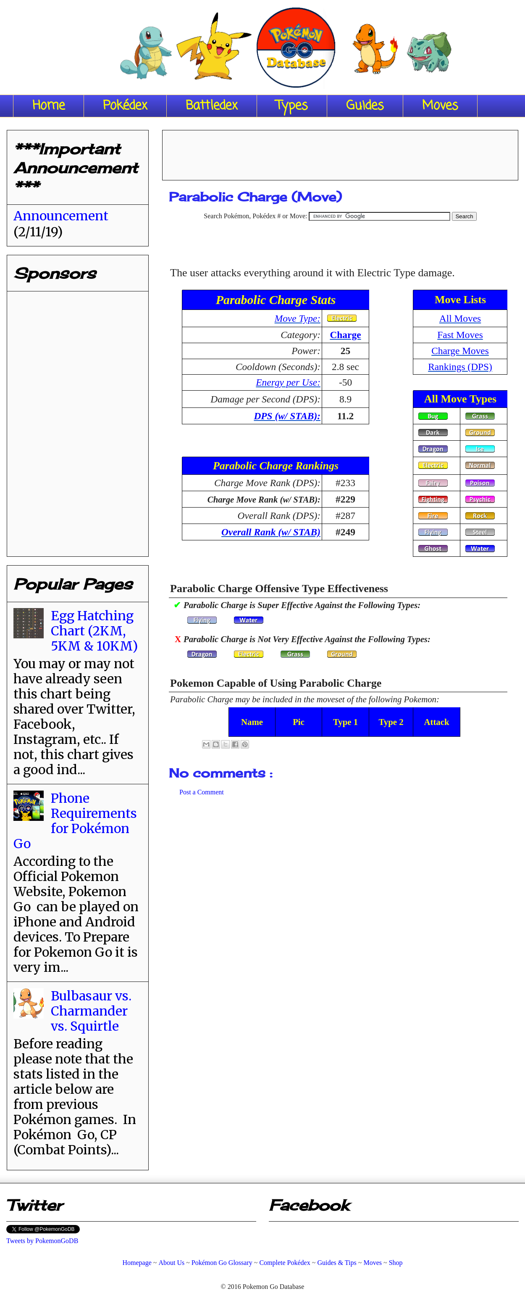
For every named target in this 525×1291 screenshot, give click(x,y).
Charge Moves (460, 350)
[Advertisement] (340, 152)
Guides (365, 106)
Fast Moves (460, 334)
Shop (396, 1262)
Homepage (136, 1262)
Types (292, 106)
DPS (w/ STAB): (287, 415)
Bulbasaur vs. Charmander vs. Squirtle (91, 1011)
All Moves (460, 318)
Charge (345, 334)
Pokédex (125, 106)
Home (48, 106)
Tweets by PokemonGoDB (42, 1240)
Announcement (60, 216)
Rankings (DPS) (460, 366)
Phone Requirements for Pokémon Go (75, 821)
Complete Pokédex (284, 1262)
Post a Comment (201, 792)
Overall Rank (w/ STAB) (270, 531)
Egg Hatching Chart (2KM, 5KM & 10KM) (94, 631)
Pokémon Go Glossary (222, 1262)
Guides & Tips (336, 1262)
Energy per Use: (288, 382)
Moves (440, 106)
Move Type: (297, 318)
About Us (171, 1262)
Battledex (212, 106)
